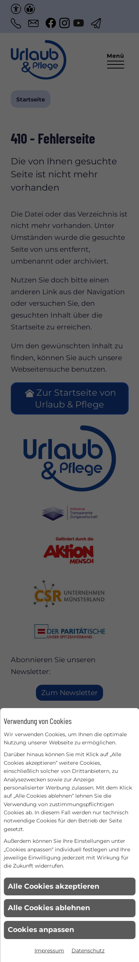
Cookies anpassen (41, 929)
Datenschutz (88, 950)
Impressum (49, 950)
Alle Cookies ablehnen (49, 908)
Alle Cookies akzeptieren (53, 886)
